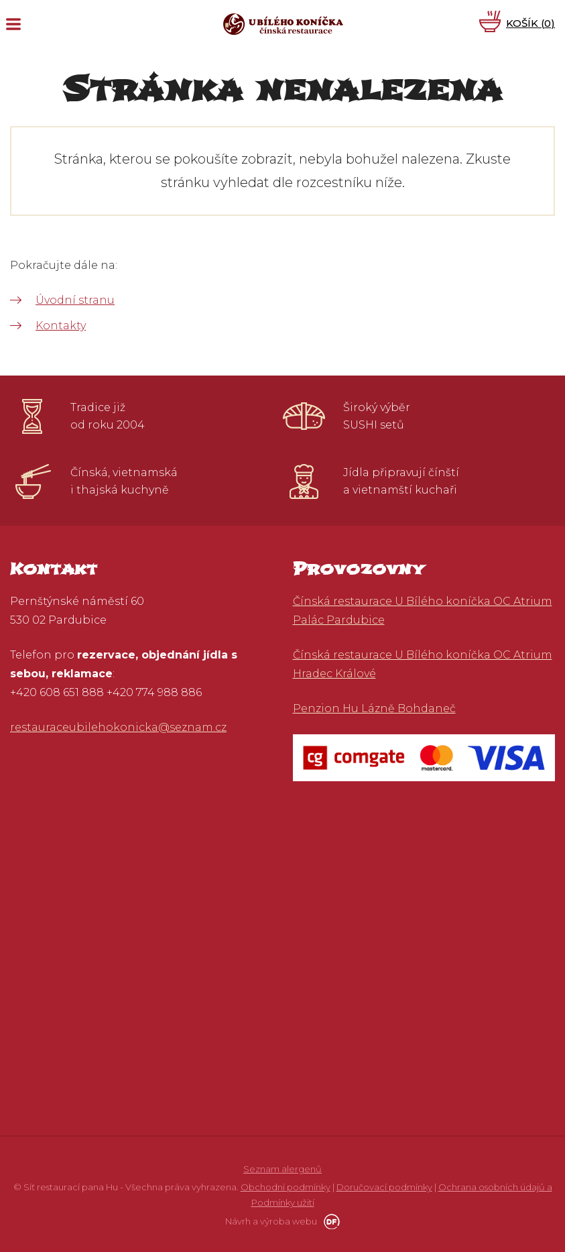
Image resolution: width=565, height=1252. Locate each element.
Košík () (530, 23)
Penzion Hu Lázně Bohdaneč (374, 708)
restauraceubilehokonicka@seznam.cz (118, 727)
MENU (13, 24)
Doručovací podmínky (384, 1187)
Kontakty (61, 325)
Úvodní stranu (75, 300)
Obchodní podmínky (285, 1187)
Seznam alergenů (282, 1168)
